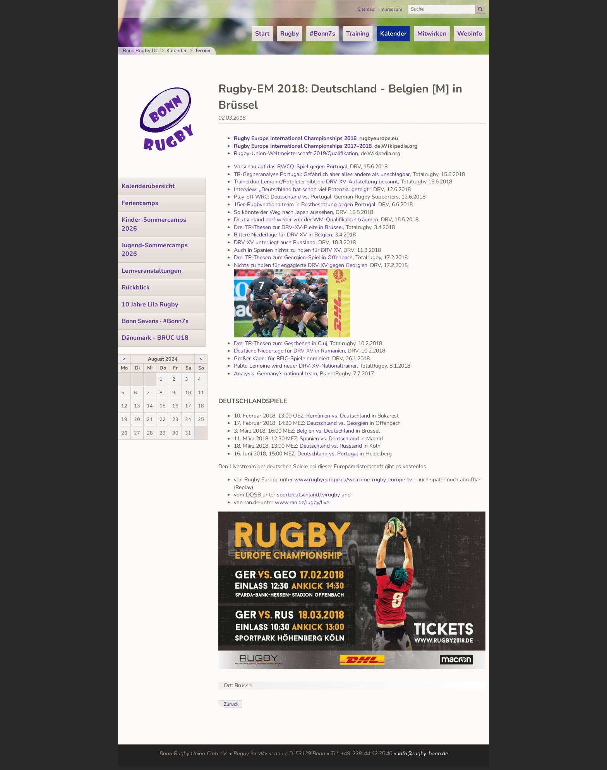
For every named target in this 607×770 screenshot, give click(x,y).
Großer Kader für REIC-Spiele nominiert (281, 358)
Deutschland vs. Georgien (337, 423)
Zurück (231, 704)
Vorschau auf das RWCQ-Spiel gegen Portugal (290, 166)
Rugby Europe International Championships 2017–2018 (303, 146)
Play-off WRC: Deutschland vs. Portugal (282, 196)
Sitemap (366, 9)
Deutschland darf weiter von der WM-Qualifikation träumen (306, 219)
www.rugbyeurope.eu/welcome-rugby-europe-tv (353, 479)
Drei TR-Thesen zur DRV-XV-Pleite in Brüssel (288, 227)
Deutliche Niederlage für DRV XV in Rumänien (289, 350)
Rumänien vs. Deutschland (338, 415)
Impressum (390, 9)
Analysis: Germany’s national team (275, 373)
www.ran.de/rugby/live (302, 502)
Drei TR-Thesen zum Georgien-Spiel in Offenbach (293, 257)
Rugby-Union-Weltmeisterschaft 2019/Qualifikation (296, 153)
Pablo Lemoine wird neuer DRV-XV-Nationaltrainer (295, 366)
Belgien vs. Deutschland (325, 431)
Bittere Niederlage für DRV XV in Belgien (283, 234)
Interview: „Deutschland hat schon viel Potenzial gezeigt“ (302, 189)
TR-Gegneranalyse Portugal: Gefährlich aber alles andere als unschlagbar (322, 174)
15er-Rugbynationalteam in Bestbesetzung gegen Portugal (305, 204)
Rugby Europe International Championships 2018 (295, 138)
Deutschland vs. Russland (331, 446)
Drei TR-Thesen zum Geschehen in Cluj (280, 343)
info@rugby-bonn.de (423, 753)
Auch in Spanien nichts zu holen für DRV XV (287, 250)
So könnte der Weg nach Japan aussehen (283, 212)
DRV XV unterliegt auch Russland (275, 242)
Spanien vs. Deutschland (329, 438)
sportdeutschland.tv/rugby (307, 494)
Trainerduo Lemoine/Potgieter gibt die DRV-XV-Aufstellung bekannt (316, 181)
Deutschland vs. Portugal (327, 453)
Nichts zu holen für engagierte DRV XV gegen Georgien (300, 265)
